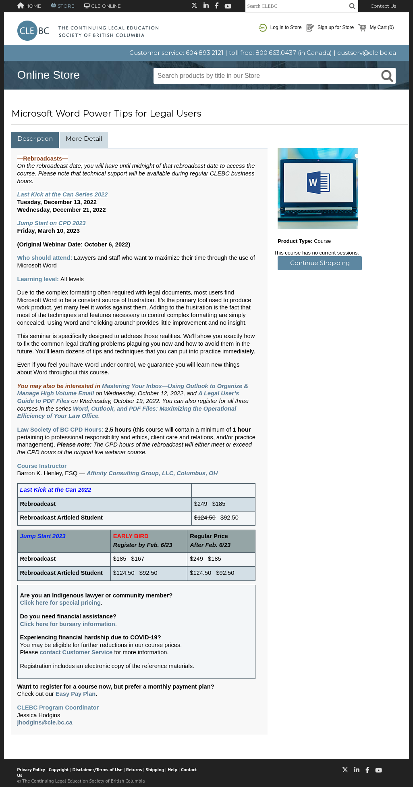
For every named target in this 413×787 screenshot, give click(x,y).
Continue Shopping (320, 263)
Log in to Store (280, 28)
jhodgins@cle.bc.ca (45, 722)
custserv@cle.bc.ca (366, 52)
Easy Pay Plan (75, 694)
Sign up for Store (330, 28)
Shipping (155, 769)
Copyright (58, 769)
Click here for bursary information (67, 624)
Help (172, 769)
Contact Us (383, 6)
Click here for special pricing (60, 602)
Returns (134, 769)
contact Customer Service (75, 652)
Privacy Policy (31, 769)
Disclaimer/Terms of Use (97, 769)
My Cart (376, 28)
